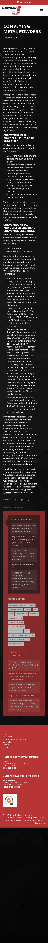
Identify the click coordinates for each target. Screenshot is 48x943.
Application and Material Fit (23, 566)
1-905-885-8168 (9, 768)
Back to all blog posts (13, 507)
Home (5, 734)
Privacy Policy (38, 817)
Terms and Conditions (14, 820)
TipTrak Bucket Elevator (16, 622)
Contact (6, 747)
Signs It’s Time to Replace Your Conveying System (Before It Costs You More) (24, 541)
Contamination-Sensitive (16, 626)
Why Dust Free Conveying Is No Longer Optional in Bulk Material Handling (23, 555)
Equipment (7, 737)
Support (27, 817)
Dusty (35, 609)
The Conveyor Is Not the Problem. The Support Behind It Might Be (23, 528)
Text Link (15, 499)
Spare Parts (9, 817)
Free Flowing (34, 614)
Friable (27, 631)
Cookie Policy (30, 820)
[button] (41, 10)
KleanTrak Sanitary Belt (16, 644)
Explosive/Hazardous (15, 609)
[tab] (24, 652)
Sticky (11, 614)
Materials (7, 742)
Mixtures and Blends (15, 631)
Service (19, 817)
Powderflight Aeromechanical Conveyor (21, 635)
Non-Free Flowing (21, 614)
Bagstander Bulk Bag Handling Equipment (21, 605)
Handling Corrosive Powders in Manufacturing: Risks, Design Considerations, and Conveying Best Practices (23, 580)
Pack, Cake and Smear (15, 618)
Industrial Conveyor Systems (15, 739)
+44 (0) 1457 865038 (11, 787)
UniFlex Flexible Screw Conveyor (19, 639)
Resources (7, 744)
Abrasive (27, 609)
